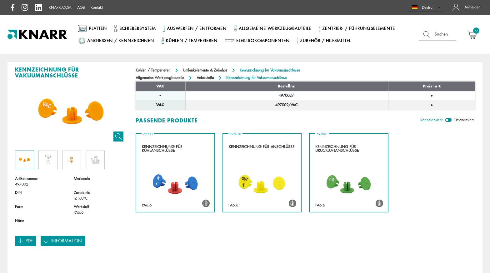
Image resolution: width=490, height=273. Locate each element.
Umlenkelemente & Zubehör (205, 70)
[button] (426, 7)
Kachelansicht (431, 119)
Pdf (25, 240)
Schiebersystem (137, 28)
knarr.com (60, 7)
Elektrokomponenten (263, 40)
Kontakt (97, 7)
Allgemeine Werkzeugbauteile (275, 28)
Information (63, 240)
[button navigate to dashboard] (465, 7)
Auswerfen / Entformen (197, 28)
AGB (81, 7)
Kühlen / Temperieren (192, 40)
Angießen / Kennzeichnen (120, 40)
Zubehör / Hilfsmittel (325, 40)
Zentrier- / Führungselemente (358, 28)
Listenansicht (464, 119)
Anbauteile (205, 77)
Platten (98, 28)
